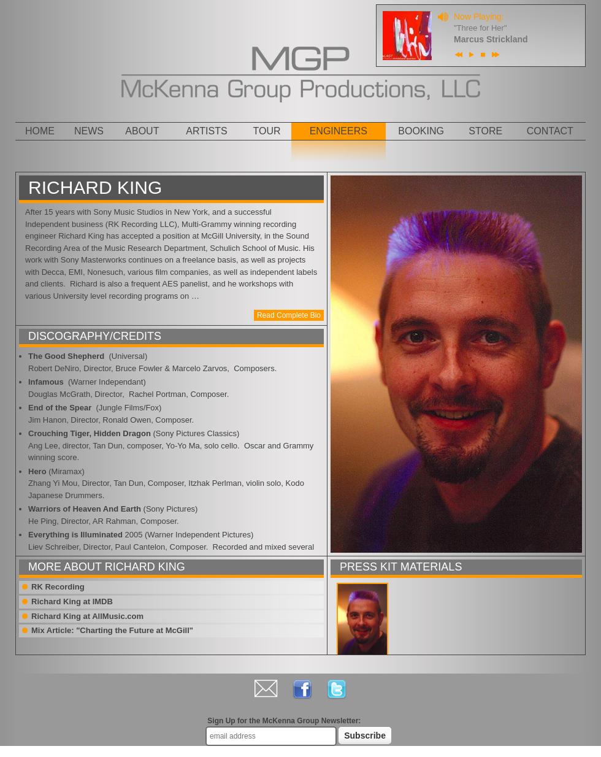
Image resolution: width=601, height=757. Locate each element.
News (89, 131)
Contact (550, 131)
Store (485, 131)
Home (40, 131)
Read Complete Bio (289, 315)
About (142, 131)
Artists (206, 131)
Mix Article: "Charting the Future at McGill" (112, 630)
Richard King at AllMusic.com (87, 616)
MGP (300, 53)
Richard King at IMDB (72, 601)
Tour (267, 131)
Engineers (338, 131)
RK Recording (58, 586)
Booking (421, 131)
